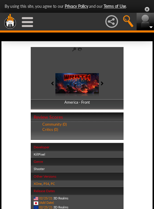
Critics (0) (50, 129)
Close (147, 9)
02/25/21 (45, 198)
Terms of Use (115, 6)
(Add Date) (46, 202)
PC (53, 183)
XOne (38, 183)
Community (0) (54, 124)
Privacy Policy (76, 6)
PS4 (46, 183)
